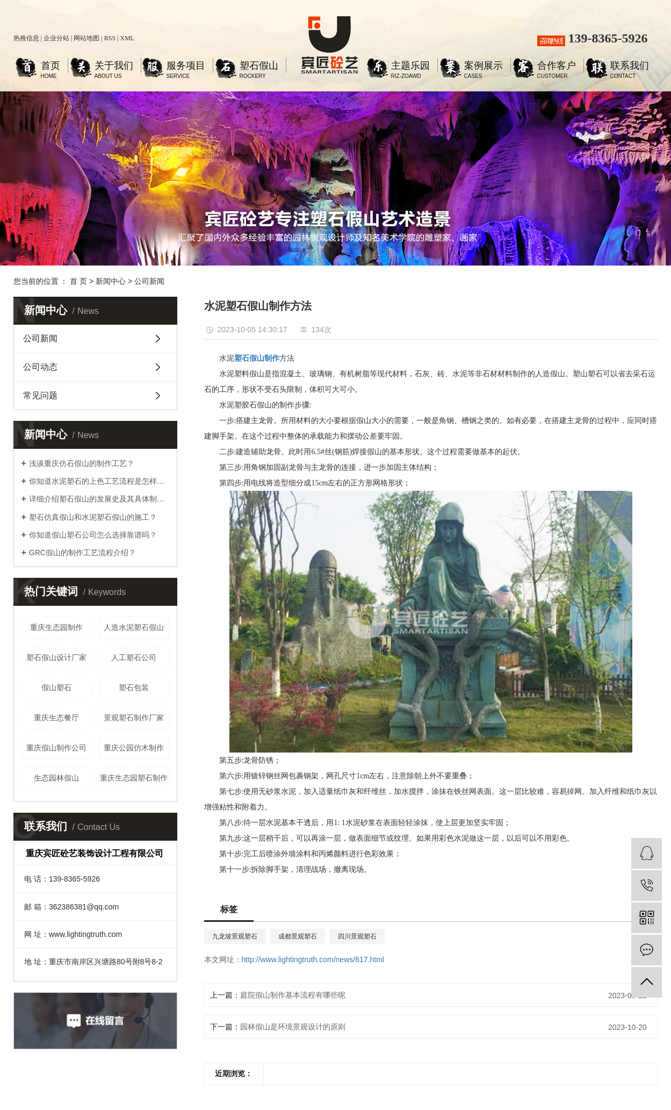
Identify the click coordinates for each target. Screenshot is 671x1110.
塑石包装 (134, 687)
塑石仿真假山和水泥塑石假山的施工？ (93, 517)
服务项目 (186, 67)
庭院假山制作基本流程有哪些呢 (292, 995)
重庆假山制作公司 (56, 747)
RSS (110, 38)
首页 (50, 67)
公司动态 (40, 366)
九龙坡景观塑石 (234, 936)
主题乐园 (410, 67)
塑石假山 (259, 67)
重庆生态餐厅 (56, 717)
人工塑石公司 (133, 657)
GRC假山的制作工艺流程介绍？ (82, 552)
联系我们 (629, 67)
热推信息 (26, 38)
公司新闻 (149, 281)
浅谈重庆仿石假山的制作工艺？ (81, 463)
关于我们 (114, 67)
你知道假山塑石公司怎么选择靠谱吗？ (93, 535)
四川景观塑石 (357, 936)
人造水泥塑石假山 (134, 627)
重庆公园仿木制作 (134, 747)
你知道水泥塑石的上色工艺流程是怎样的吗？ (99, 481)
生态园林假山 (56, 778)
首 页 (78, 281)
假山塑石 (56, 687)
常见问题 (40, 395)
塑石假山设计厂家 (56, 657)
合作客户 (556, 67)
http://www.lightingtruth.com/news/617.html (313, 959)
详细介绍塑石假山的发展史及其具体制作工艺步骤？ (99, 499)
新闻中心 (111, 281)
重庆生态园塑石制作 (134, 778)
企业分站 (56, 38)
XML (127, 38)
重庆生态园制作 (56, 627)
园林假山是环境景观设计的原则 (292, 1026)
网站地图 (86, 38)
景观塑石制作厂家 (134, 717)
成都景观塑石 (297, 936)
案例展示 (483, 67)
